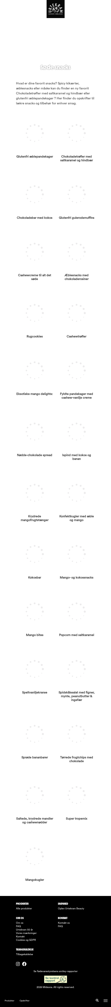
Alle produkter (24, 908)
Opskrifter (24, 1001)
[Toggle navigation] (105, 1000)
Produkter (9, 1001)
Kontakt (20, 936)
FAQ (18, 926)
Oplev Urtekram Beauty (71, 908)
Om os (19, 923)
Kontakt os (64, 923)
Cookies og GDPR (26, 940)
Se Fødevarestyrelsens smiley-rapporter (56, 971)
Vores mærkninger (26, 933)
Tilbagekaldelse (24, 954)
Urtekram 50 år (24, 930)
